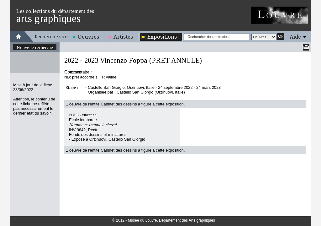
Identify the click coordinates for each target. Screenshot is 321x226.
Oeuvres (88, 37)
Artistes (123, 37)
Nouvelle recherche (35, 47)
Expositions (162, 37)
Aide (295, 37)
